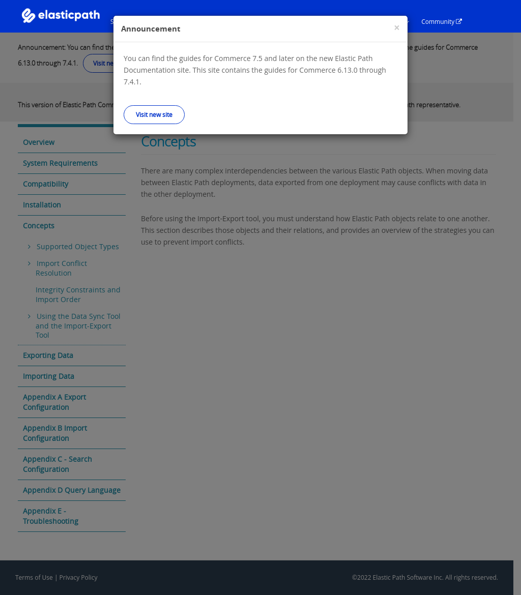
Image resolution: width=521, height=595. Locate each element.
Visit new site (154, 114)
